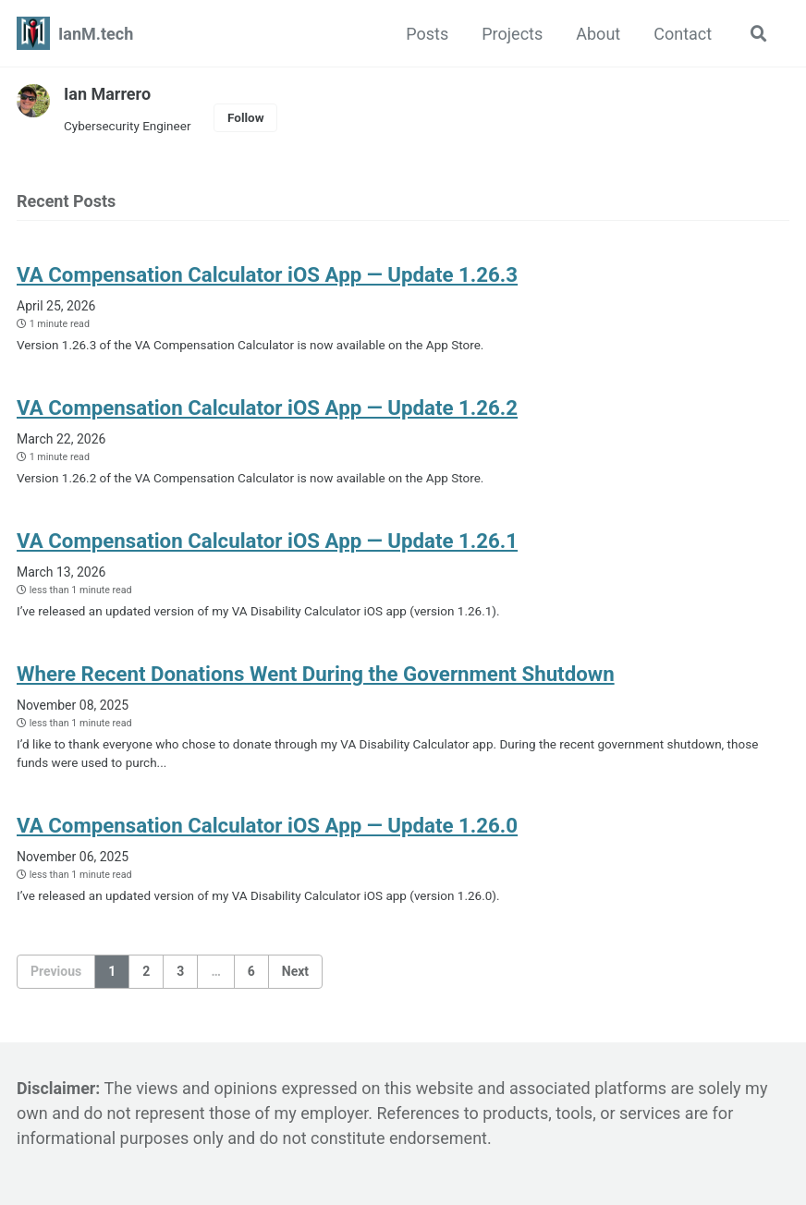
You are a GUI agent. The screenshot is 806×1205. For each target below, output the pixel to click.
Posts (427, 33)
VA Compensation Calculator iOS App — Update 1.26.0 (269, 825)
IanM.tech (95, 33)
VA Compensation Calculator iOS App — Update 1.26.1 (269, 541)
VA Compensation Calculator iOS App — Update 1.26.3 (269, 274)
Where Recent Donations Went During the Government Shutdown (318, 674)
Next (295, 971)
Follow (245, 117)
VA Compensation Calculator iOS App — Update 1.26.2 (269, 408)
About (598, 33)
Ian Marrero (107, 93)
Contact (682, 33)
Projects (512, 33)
